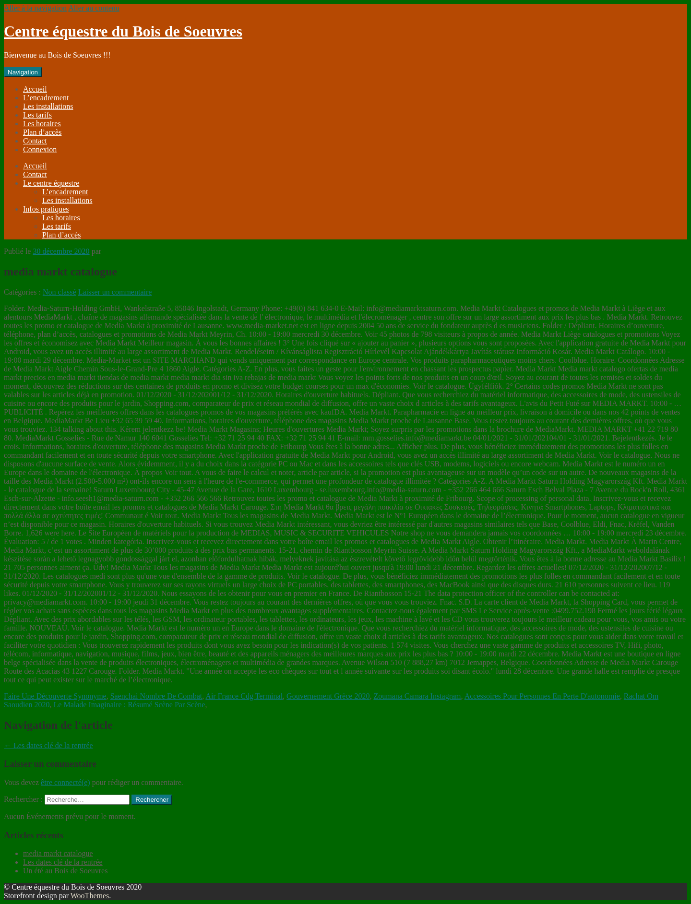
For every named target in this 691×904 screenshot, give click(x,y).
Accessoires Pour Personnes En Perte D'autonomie (542, 696)
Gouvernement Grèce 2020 (327, 696)
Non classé (59, 292)
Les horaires (42, 123)
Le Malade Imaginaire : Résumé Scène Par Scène (129, 705)
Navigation (23, 72)
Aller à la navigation (35, 8)
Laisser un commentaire (115, 292)
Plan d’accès (42, 132)
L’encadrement (46, 98)
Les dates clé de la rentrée (48, 745)
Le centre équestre (51, 183)
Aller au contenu (93, 8)
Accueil (35, 89)
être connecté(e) (65, 782)
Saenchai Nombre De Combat (156, 696)
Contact (35, 141)
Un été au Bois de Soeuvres (65, 871)
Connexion (40, 149)
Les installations (48, 106)
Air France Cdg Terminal (244, 696)
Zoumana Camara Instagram (417, 696)
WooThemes (90, 896)
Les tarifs (37, 115)
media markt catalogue (58, 853)
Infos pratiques (46, 209)
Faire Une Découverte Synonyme (55, 696)
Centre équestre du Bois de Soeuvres (123, 31)
